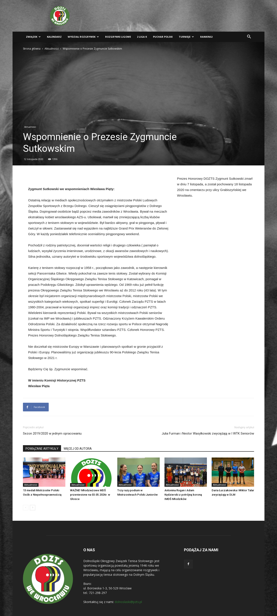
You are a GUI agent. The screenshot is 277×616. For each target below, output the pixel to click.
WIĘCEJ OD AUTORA (78, 448)
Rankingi (206, 36)
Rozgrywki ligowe (118, 36)
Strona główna (31, 48)
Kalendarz (54, 36)
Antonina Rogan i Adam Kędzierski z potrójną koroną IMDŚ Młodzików (183, 495)
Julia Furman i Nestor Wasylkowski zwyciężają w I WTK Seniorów (208, 433)
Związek (33, 36)
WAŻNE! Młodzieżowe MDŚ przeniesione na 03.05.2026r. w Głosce (90, 495)
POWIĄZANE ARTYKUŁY (42, 448)
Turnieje (186, 36)
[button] (249, 37)
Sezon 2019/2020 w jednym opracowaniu (52, 433)
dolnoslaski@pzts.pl (128, 602)
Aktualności (52, 48)
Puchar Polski (163, 36)
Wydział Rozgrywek (83, 36)
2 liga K (142, 36)
